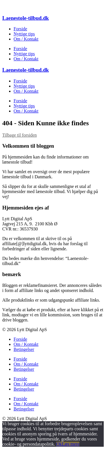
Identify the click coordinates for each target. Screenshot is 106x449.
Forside (20, 28)
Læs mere (71, 444)
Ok (59, 444)
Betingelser (24, 349)
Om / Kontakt (26, 39)
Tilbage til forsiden (19, 135)
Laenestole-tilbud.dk (25, 18)
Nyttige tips (24, 33)
